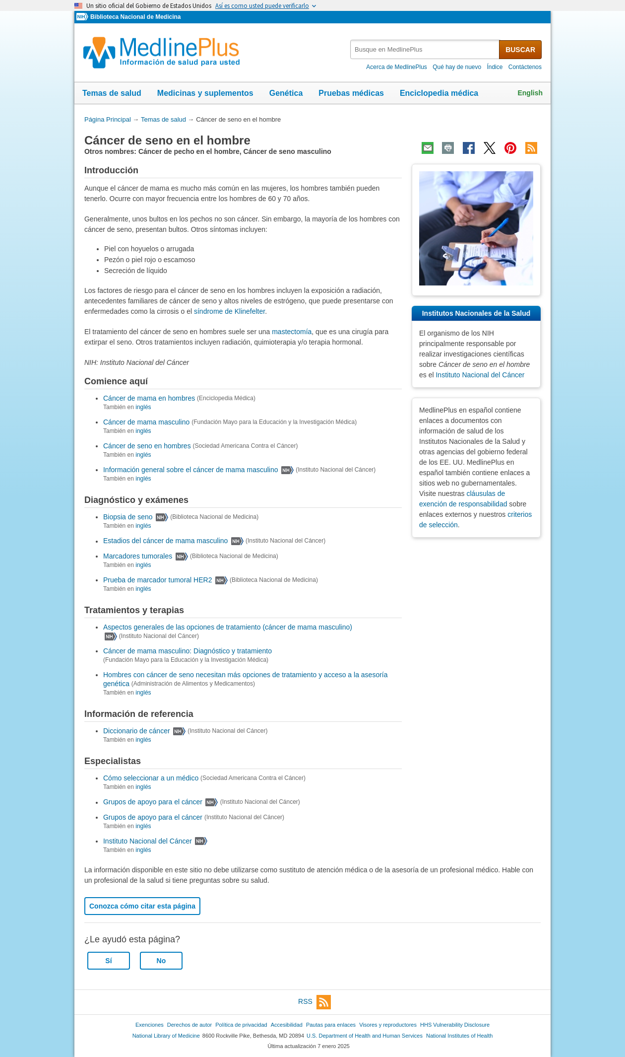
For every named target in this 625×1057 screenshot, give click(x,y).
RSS (314, 1002)
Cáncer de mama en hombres (149, 398)
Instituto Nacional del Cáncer (147, 841)
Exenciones (149, 1025)
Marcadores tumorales (137, 556)
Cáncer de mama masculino (146, 422)
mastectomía (292, 332)
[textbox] (425, 49)
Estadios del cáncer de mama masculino (165, 541)
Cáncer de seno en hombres (147, 446)
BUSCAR (520, 50)
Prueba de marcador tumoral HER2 (157, 580)
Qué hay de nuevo (457, 67)
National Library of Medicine (166, 1036)
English (530, 93)
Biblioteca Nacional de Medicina (135, 16)
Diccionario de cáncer (136, 731)
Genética (286, 93)
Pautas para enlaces (331, 1025)
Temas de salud (111, 93)
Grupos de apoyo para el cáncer (152, 802)
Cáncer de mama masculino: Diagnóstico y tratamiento (187, 651)
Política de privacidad (241, 1025)
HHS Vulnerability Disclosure (455, 1025)
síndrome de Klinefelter (229, 311)
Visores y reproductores (388, 1025)
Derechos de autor (189, 1025)
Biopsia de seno (128, 517)
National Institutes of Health (459, 1036)
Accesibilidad (287, 1025)
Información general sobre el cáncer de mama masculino (190, 470)
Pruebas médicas (351, 93)
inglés (143, 407)
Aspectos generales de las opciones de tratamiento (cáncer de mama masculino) (227, 627)
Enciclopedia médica (439, 93)
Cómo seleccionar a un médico (150, 778)
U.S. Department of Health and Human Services (365, 1036)
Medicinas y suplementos (205, 93)
